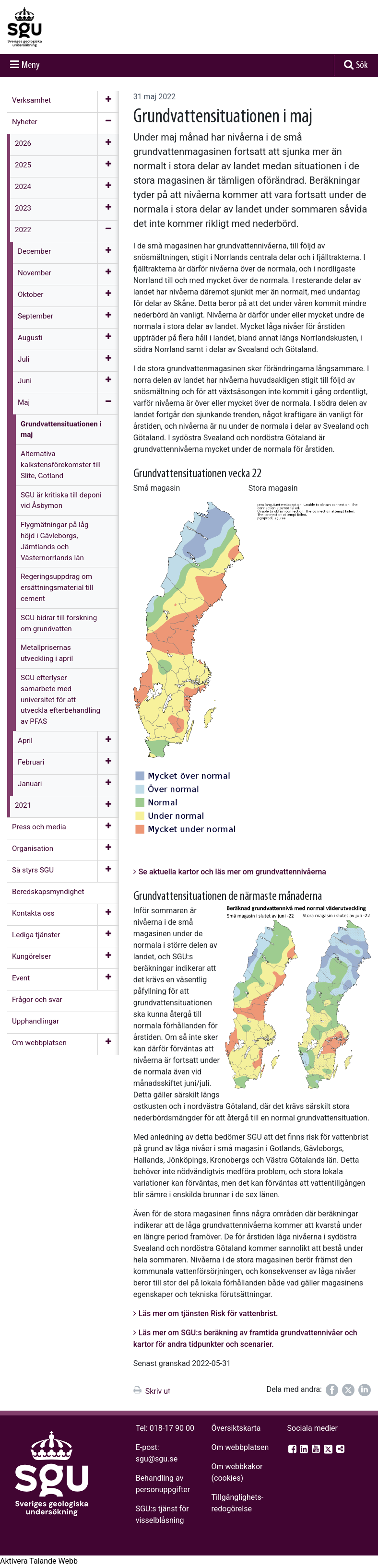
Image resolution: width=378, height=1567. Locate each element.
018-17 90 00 (172, 1428)
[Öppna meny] (108, 101)
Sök (362, 65)
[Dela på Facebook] (332, 1390)
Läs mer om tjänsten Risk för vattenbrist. (208, 1313)
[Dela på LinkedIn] (364, 1390)
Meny (31, 65)
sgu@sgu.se (156, 1458)
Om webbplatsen (240, 1447)
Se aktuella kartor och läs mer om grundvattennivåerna (232, 871)
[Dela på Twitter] (348, 1390)
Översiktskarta (236, 1428)
